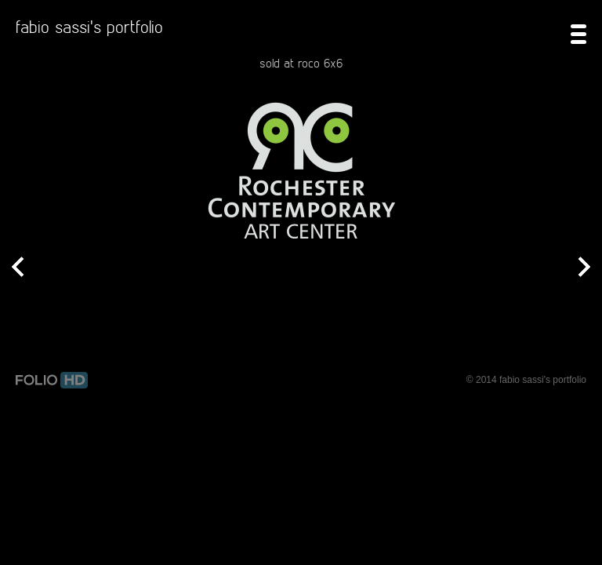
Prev (17, 268)
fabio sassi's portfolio (89, 26)
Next (584, 268)
